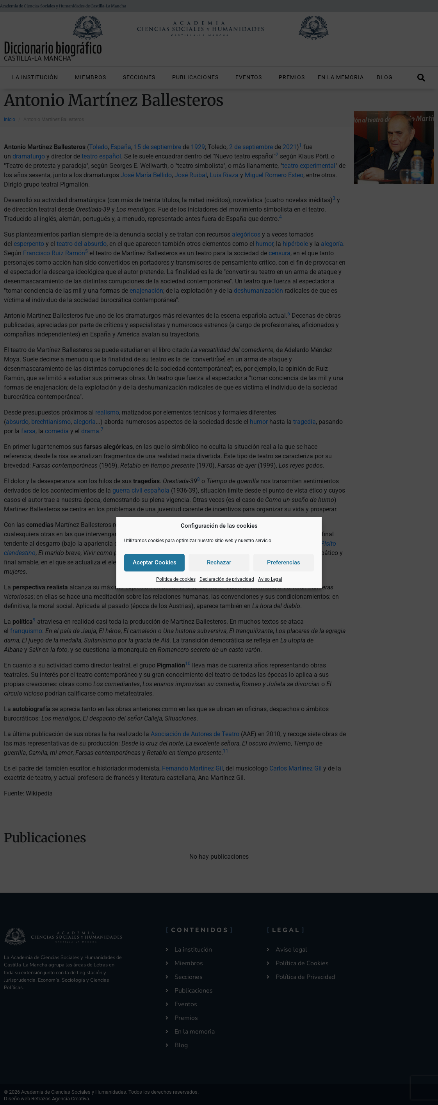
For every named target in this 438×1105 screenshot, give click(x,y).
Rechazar (219, 562)
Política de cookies (176, 579)
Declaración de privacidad (226, 579)
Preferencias (283, 562)
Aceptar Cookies (154, 562)
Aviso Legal (270, 579)
